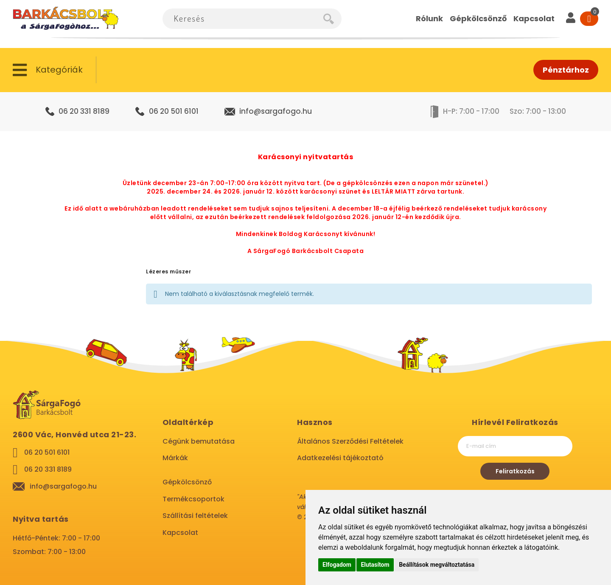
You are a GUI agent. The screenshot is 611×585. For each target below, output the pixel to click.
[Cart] (589, 18)
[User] (570, 18)
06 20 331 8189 (84, 111)
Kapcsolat (180, 532)
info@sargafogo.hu (275, 111)
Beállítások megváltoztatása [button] (436, 564)
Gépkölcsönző (187, 482)
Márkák (175, 458)
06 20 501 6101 (174, 111)
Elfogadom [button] (336, 564)
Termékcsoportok (193, 499)
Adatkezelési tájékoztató (340, 458)
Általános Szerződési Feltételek (350, 441)
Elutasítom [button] (375, 564)
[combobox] (243, 18)
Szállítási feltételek (195, 515)
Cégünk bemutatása (199, 441)
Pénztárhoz (566, 70)
